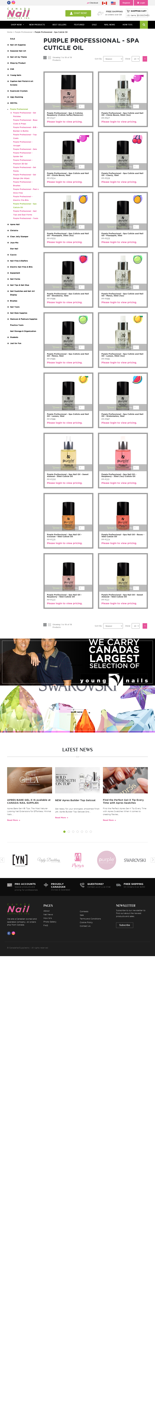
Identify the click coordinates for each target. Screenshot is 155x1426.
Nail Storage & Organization (23, 331)
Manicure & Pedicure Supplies (23, 319)
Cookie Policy (86, 922)
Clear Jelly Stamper (19, 237)
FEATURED (79, 25)
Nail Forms (15, 279)
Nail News (48, 914)
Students (14, 337)
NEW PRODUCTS (37, 25)
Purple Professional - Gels (25, 149)
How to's (47, 918)
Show (127, 59)
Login (141, 2)
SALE (94, 25)
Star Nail (14, 249)
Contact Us (85, 926)
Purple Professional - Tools (25, 218)
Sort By (98, 59)
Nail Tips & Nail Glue (19, 285)
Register (126, 3)
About (46, 911)
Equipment (15, 273)
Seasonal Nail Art (18, 51)
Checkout (93, 3)
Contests (84, 911)
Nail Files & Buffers (19, 261)
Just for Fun (15, 343)
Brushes (13, 301)
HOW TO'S (127, 25)
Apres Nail (15, 224)
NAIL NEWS (109, 25)
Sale (82, 915)
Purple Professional (24, 32)
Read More (12, 820)
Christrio (14, 230)
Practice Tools (16, 325)
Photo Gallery (49, 922)
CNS (12, 69)
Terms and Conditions (90, 919)
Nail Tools (15, 307)
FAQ (45, 925)
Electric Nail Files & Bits (21, 267)
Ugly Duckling (16, 97)
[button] (64, 832)
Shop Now (16, 25)
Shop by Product (18, 63)
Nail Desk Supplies (18, 313)
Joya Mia (14, 243)
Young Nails (15, 75)
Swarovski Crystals (19, 91)
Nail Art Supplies (18, 45)
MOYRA (13, 103)
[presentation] (2, 860)
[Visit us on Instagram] (14, 933)
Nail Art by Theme (18, 57)
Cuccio (13, 255)
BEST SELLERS (59, 25)
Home (9, 32)
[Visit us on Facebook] (9, 933)
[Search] (144, 25)
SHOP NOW (77, 665)
